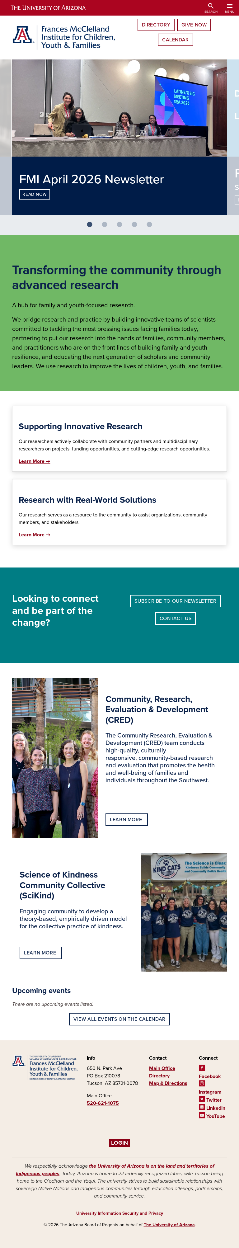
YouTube (212, 1116)
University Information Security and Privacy (119, 1213)
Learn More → (34, 461)
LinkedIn (212, 1108)
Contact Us (175, 618)
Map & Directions (168, 1083)
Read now (34, 194)
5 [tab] (151, 227)
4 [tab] (136, 227)
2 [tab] (107, 227)
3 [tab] (122, 227)
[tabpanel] (119, 136)
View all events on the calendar (119, 1019)
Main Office (162, 1068)
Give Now (194, 25)
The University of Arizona (169, 1224)
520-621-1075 (103, 1103)
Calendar (175, 40)
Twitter (210, 1100)
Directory (156, 25)
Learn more (126, 820)
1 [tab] (92, 227)
